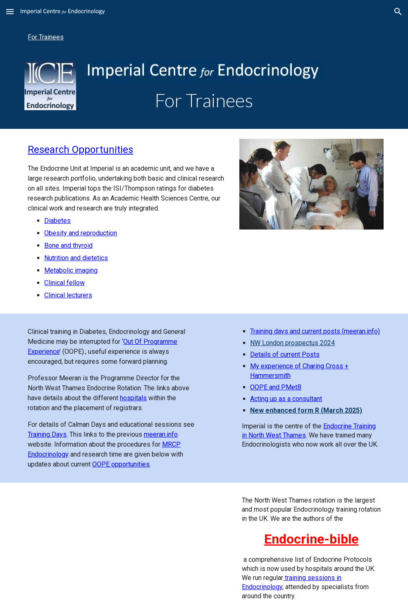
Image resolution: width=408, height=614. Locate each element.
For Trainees (46, 37)
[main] (204, 100)
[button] (10, 11)
